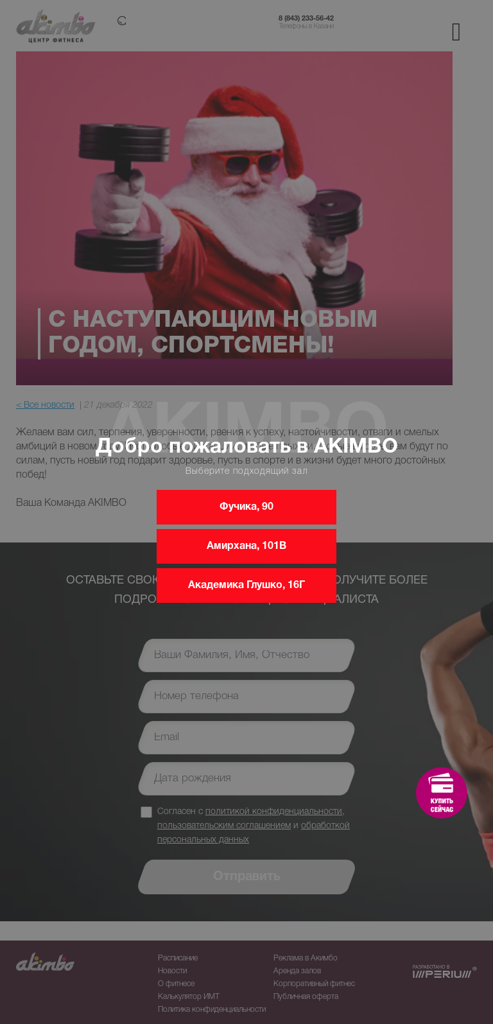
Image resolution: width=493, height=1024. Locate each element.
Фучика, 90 (246, 507)
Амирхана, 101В (246, 546)
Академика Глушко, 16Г (246, 585)
